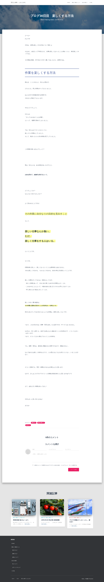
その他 (90, 2)
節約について (15, 557)
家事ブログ (33, 422)
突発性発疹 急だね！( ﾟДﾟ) (20, 520)
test (18, 578)
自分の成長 (84, 2)
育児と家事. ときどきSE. (26, 578)
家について (71, 517)
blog (13, 578)
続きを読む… (28, 524)
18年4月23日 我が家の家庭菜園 (50, 520)
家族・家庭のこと (76, 2)
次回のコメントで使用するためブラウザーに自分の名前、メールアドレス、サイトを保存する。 (56, 465)
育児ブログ (28, 425)
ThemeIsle (91, 578)
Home (68, 2)
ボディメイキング (16, 567)
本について (14, 563)
